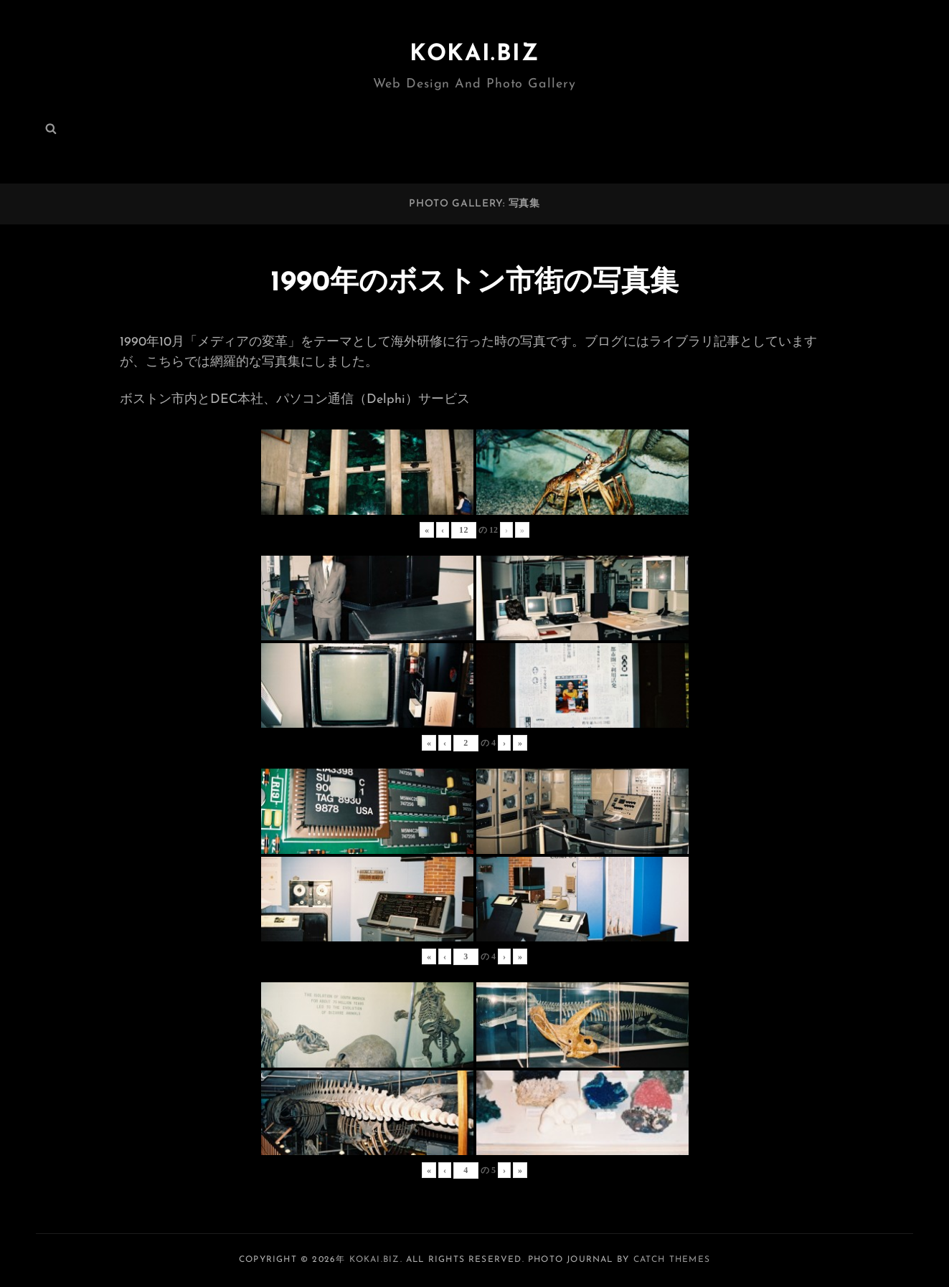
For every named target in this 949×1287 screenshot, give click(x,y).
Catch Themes (671, 1259)
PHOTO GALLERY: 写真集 (474, 204)
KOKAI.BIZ (474, 54)
